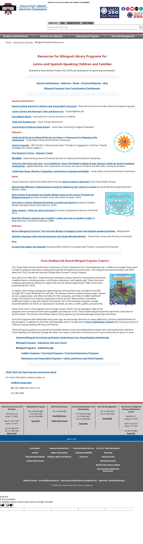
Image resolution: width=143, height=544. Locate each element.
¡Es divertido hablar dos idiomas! (29, 246)
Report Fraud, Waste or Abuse (108, 465)
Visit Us (61, 2)
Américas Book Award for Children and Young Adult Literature (44, 106)
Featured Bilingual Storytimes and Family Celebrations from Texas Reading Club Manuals (62, 337)
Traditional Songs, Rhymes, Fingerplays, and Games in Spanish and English (50, 171)
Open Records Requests (35, 456)
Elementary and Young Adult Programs (41, 358)
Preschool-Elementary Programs (82, 353)
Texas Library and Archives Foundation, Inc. (78, 480)
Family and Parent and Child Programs (83, 358)
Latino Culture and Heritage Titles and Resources (37, 111)
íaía (37, 137)
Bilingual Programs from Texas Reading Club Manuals (72, 88)
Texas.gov (108, 452)
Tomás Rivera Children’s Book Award (31, 127)
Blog (105, 83)
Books (76, 83)
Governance (85, 2)
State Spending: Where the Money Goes (108, 470)
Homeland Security (108, 461)
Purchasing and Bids (83, 452)
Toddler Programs (30, 353)
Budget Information (59, 452)
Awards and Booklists (48, 83)
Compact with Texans (35, 461)
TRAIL (62, 23)
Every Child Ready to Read (99, 321)
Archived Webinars (91, 83)
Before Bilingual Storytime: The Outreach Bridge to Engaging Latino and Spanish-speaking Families (63, 231)
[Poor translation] (9, 505)
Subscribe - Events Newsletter (112, 480)
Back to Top (71, 439)
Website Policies (30, 480)
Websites (66, 83)
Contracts (84, 456)
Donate (76, 2)
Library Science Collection (75, 181)
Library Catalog (73, 23)
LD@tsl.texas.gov (21, 382)
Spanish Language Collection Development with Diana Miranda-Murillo (49, 236)
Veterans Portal (107, 456)
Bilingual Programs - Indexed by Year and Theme (41, 342)
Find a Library (87, 23)
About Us (68, 2)
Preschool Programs (52, 353)
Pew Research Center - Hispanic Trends (32, 153)
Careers (35, 452)
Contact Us (52, 2)
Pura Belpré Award (21, 116)
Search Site (53, 23)
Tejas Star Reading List (24, 121)
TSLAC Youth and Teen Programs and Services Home (31, 372)
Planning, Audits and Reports (59, 456)
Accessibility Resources (49, 480)
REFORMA (17, 158)
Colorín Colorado (20, 145)
